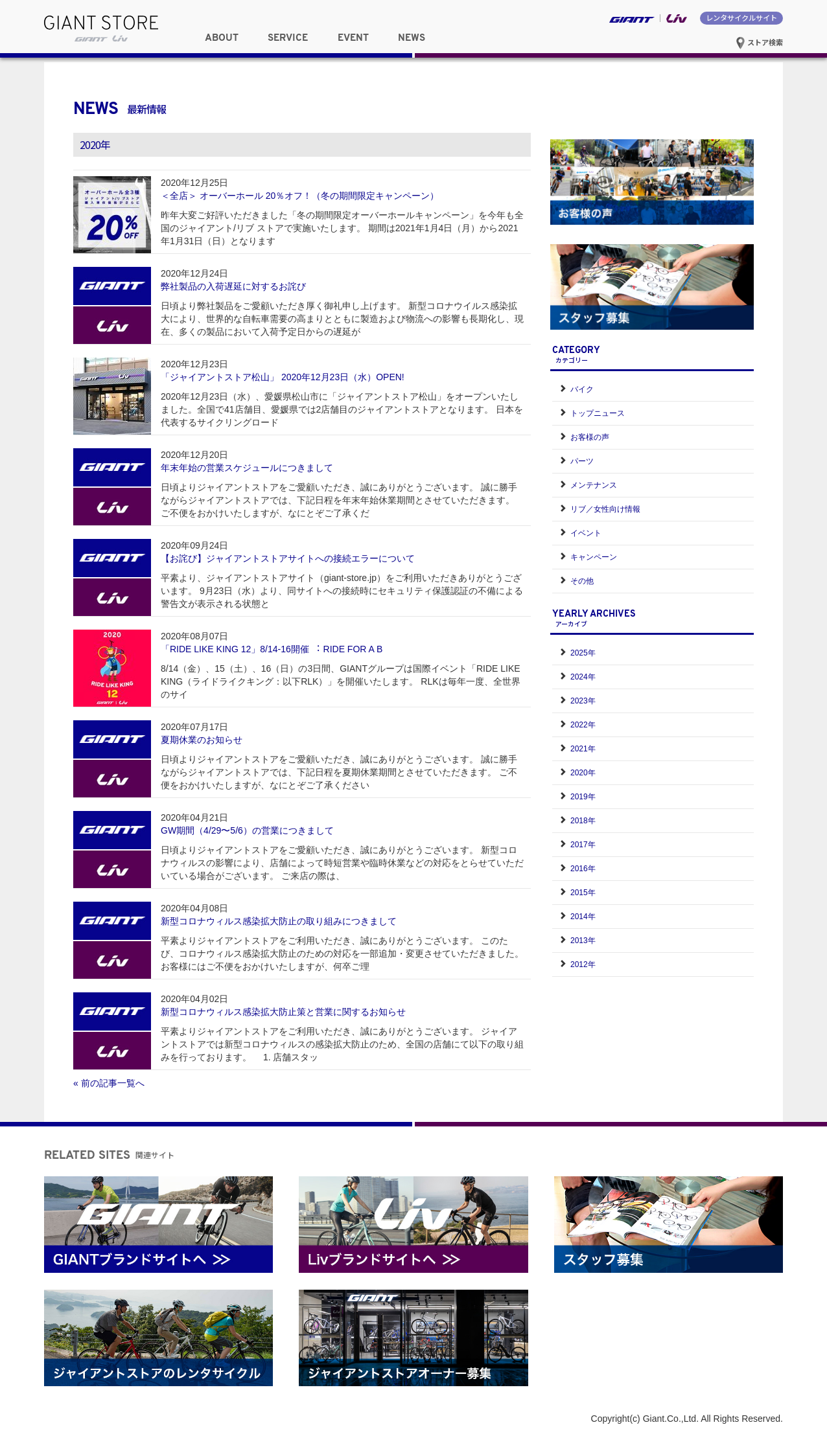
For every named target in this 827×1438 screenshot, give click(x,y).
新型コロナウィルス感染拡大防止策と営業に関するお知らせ (283, 1012)
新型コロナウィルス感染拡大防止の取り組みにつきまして (279, 921)
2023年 (583, 700)
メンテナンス (593, 485)
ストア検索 (759, 42)
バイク (582, 389)
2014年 (583, 916)
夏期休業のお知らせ (201, 740)
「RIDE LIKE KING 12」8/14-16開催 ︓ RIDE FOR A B (271, 649)
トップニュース (597, 413)
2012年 (583, 964)
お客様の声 (589, 437)
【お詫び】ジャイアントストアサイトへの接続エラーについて (288, 558)
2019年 (583, 796)
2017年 (583, 844)
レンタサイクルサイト (741, 17)
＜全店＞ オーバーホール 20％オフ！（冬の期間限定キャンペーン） (300, 195)
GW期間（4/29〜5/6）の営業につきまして (247, 830)
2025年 (583, 652)
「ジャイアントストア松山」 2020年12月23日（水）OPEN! (282, 377)
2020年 (583, 772)
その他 (582, 581)
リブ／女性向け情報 (605, 509)
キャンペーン (593, 557)
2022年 (583, 724)
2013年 (583, 940)
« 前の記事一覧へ (109, 1083)
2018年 (583, 820)
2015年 (583, 892)
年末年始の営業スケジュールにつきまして (247, 467)
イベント (585, 533)
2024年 (583, 676)
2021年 (583, 748)
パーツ (582, 461)
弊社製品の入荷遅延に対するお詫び (233, 286)
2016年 (583, 868)
